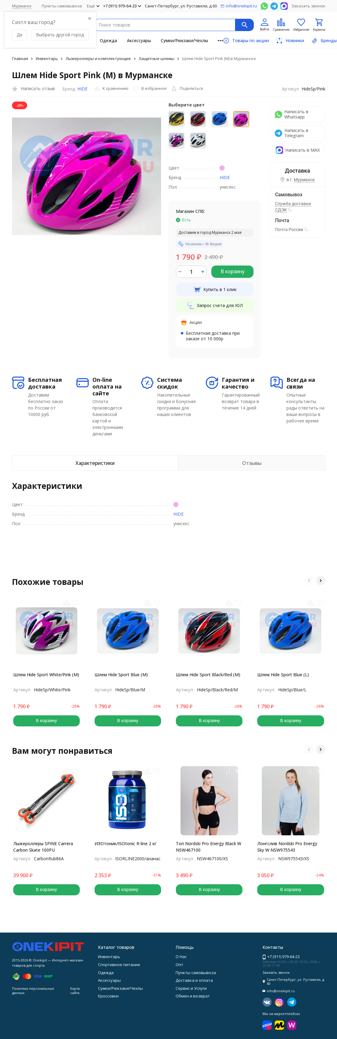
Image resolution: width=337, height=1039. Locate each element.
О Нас (181, 956)
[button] (309, 580)
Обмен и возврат (193, 996)
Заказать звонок (308, 6)
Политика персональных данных (33, 990)
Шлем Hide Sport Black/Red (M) (208, 674)
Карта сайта (75, 990)
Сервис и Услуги (191, 988)
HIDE (82, 89)
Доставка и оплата (194, 980)
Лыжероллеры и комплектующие (98, 58)
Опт (179, 964)
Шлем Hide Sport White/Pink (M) (46, 674)
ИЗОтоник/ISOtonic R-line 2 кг (125, 843)
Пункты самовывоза (62, 6)
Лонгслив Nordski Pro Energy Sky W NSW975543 (287, 847)
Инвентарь (47, 58)
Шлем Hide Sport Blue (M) (121, 674)
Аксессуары (139, 40)
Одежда (108, 40)
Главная (20, 58)
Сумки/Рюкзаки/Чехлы (184, 40)
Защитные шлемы (156, 58)
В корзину (233, 271)
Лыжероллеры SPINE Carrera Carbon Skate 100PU (43, 847)
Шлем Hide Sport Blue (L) (283, 674)
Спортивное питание (119, 964)
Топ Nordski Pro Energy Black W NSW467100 (208, 847)
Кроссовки (108, 996)
